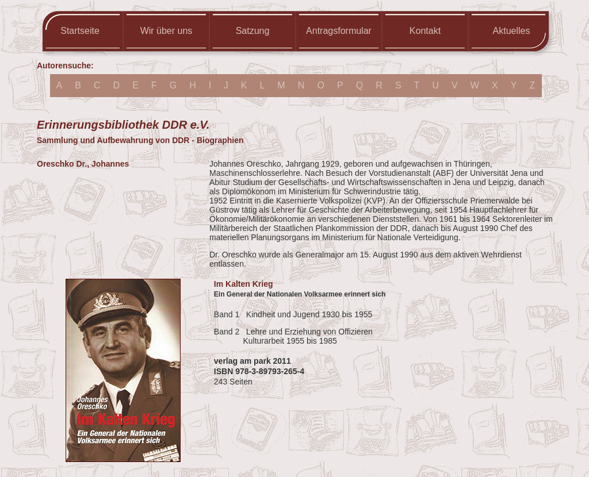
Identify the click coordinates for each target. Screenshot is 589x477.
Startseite (80, 31)
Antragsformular (339, 31)
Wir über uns (166, 31)
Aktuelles (511, 31)
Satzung (253, 31)
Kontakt (425, 31)
